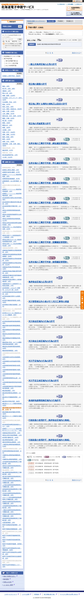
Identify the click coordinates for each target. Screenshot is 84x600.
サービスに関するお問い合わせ (69, 594)
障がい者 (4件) (7, 93)
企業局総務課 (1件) (8, 522)
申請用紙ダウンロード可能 (11, 56)
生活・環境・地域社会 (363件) (12, 109)
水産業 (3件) (6, 130)
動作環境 (6, 579)
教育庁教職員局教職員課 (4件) (12, 529)
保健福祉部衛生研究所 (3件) (11, 433)
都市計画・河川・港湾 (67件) (11, 116)
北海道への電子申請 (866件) (11, 76)
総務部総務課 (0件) (8, 167)
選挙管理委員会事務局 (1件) (11, 442)
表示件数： (75, 40)
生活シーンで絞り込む (12, 70)
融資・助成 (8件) (8, 137)
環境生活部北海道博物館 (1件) (12, 435)
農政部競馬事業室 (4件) (10, 350)
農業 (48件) (6, 123)
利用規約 (36, 594)
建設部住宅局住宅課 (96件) (11, 401)
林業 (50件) (6, 127)
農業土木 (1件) (7, 125)
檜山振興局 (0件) (8, 470)
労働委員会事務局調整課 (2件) (12, 459)
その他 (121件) (7, 157)
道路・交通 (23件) (8, 111)
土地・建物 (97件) (8, 113)
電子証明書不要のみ (11, 61)
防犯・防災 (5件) (8, 106)
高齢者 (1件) (6, 91)
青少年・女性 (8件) (8, 88)
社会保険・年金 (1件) (9, 102)
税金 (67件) (6, 104)
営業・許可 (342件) (8, 132)
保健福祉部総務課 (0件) (10, 248)
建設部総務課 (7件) (8, 390)
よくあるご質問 (8, 585)
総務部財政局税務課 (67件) (11, 178)
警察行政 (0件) (7, 152)
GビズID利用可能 (10, 65)
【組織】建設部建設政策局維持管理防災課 (48, 44)
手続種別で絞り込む (11, 52)
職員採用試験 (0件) (8, 148)
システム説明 (25, 594)
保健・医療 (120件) (8, 95)
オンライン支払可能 (11, 63)
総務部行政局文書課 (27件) (11, 172)
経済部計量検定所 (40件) (10, 437)
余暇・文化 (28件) (8, 141)
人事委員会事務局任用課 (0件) (12, 448)
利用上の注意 (7, 582)
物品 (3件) (5, 86)
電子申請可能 (7, 58)
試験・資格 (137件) (8, 134)
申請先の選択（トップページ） (36, 21)
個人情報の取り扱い (49, 594)
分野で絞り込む (10, 80)
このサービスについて (10, 594)
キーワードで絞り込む (12, 31)
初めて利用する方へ (9, 576)
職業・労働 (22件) (8, 118)
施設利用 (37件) (7, 150)
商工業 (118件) (7, 120)
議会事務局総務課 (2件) (10, 440)
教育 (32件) (6, 139)
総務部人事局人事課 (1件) (10, 170)
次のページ (76, 53)
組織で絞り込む (10, 162)
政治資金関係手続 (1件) (10, 155)
